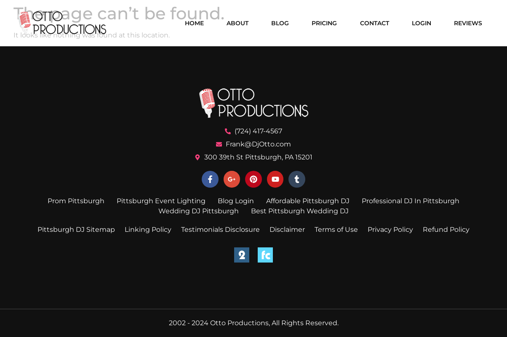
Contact (374, 23)
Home (194, 23)
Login (421, 23)
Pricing (324, 23)
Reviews (468, 23)
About (237, 23)
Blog (280, 23)
